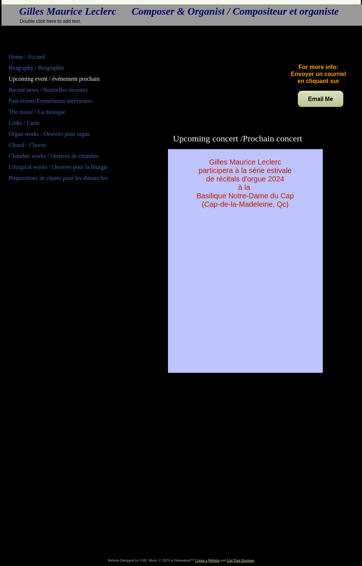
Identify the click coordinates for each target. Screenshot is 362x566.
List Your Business (241, 560)
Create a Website (207, 560)
